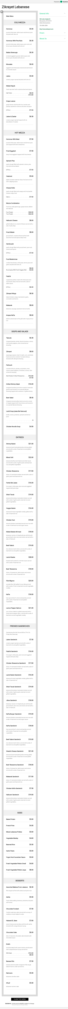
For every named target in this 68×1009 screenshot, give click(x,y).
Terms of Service (16, 1004)
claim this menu (20, 999)
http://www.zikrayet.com (46, 29)
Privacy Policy (24, 1004)
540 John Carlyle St (44, 19)
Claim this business (44, 22)
